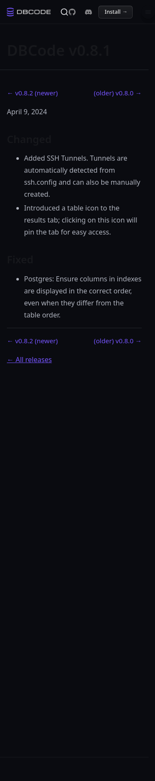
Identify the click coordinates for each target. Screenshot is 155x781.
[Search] (64, 12)
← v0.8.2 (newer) (32, 92)
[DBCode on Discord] (88, 12)
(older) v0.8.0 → (118, 92)
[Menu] (148, 12)
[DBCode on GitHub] (72, 12)
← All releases (29, 359)
